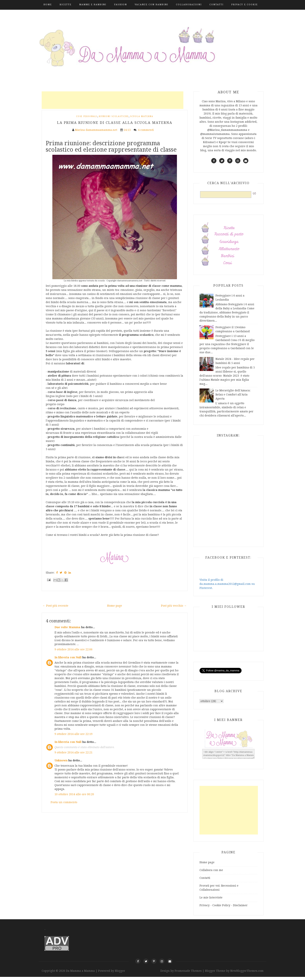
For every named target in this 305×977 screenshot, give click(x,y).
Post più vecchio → (174, 605)
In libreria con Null (68, 657)
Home (47, 4)
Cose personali (86, 116)
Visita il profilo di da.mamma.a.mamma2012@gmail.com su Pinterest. (227, 584)
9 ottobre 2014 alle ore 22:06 (73, 649)
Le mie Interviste (211, 897)
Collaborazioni (189, 4)
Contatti (216, 4)
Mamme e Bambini (92, 4)
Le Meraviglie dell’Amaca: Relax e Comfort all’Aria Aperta (233, 394)
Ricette (65, 4)
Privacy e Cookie (244, 4)
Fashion (120, 4)
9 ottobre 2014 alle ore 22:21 (73, 752)
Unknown (61, 760)
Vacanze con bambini (151, 4)
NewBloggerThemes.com (247, 970)
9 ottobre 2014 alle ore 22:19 (73, 734)
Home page (114, 605)
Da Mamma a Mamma (81, 970)
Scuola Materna (141, 116)
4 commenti (146, 129)
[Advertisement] (112, 100)
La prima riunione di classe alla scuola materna (114, 123)
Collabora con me (211, 870)
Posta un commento (64, 802)
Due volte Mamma (67, 627)
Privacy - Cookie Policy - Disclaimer (224, 905)
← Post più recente (55, 605)
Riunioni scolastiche (114, 116)
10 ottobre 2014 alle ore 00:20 (74, 794)
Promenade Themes (188, 970)
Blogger (120, 970)
